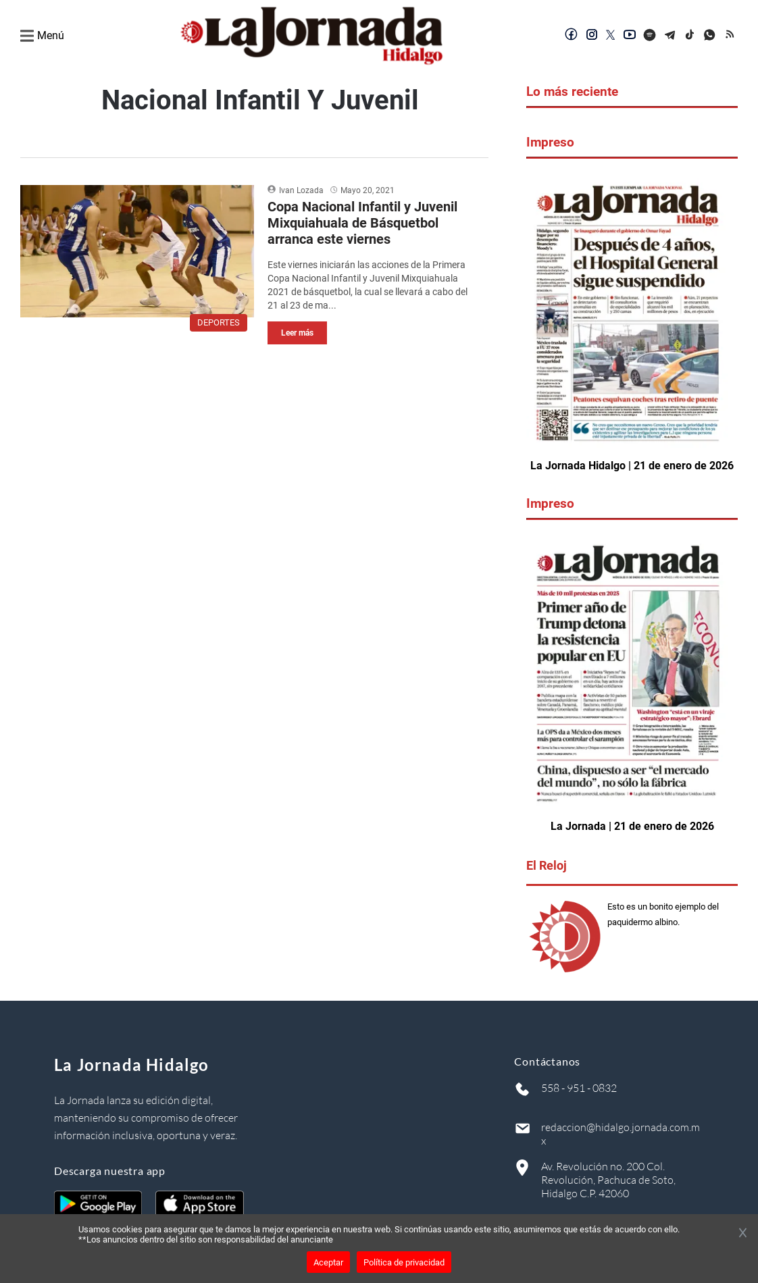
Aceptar (328, 1262)
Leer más (297, 333)
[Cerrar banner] (742, 1233)
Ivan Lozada (301, 190)
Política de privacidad (404, 1262)
